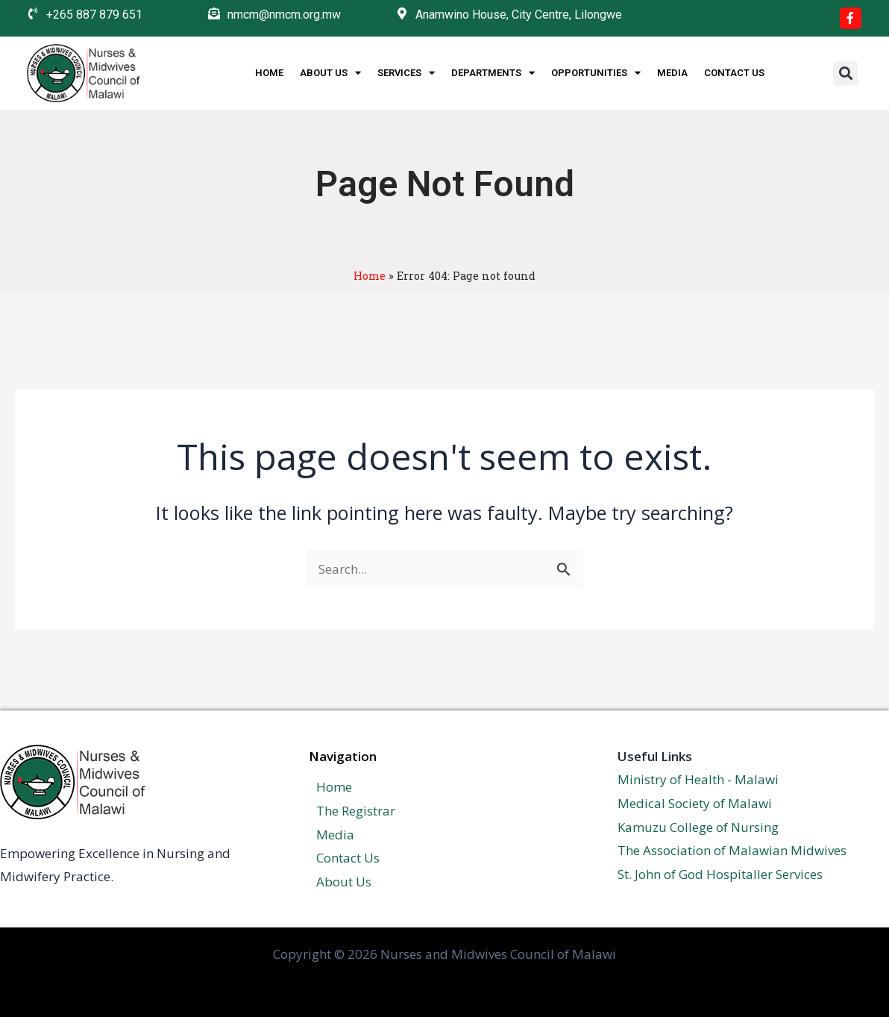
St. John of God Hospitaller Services (720, 874)
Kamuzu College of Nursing (698, 827)
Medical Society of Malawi (695, 803)
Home (269, 72)
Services (406, 73)
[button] (845, 73)
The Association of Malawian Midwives (732, 850)
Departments (493, 73)
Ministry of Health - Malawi (698, 779)
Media (672, 72)
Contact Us (734, 72)
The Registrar (348, 810)
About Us (330, 73)
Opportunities (596, 73)
